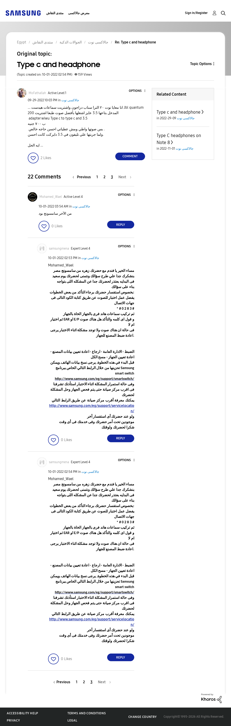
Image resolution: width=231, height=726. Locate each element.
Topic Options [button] (201, 64)
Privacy (13, 720)
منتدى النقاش (55, 13)
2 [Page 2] (104, 177)
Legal (72, 720)
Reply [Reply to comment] (120, 225)
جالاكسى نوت (70, 100)
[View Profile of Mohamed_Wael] (50, 197)
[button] (137, 91)
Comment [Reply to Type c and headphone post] (130, 156)
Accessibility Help (22, 713)
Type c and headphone (179, 112)
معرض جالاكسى (79, 13)
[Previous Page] (83, 177)
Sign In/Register (196, 13)
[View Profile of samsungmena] (59, 248)
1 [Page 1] (97, 177)
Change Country (142, 717)
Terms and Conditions (86, 713)
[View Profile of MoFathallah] (37, 93)
